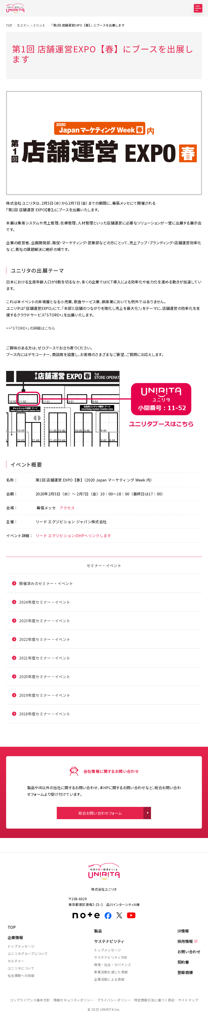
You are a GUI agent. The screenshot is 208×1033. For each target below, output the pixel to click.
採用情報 (185, 941)
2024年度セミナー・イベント (44, 602)
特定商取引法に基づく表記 (162, 999)
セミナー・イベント (104, 565)
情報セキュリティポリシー (76, 999)
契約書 (183, 962)
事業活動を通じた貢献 (111, 971)
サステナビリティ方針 (110, 957)
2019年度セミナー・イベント (44, 695)
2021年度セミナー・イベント (44, 657)
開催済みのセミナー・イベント (46, 583)
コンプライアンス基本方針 (30, 999)
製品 (98, 930)
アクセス (67, 507)
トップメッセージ (21, 946)
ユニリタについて (21, 968)
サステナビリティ (109, 941)
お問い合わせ (188, 951)
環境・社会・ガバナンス (112, 964)
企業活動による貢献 (109, 979)
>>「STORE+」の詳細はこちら (30, 328)
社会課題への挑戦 (21, 975)
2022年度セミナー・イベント (44, 639)
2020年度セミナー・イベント (44, 676)
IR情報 (183, 930)
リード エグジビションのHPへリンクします (73, 535)
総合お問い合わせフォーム (100, 813)
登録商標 (185, 972)
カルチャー (16, 960)
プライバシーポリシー (119, 999)
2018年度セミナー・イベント (44, 713)
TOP (12, 927)
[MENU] (198, 8)
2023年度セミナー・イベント (44, 620)
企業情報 (15, 937)
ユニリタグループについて (28, 953)
